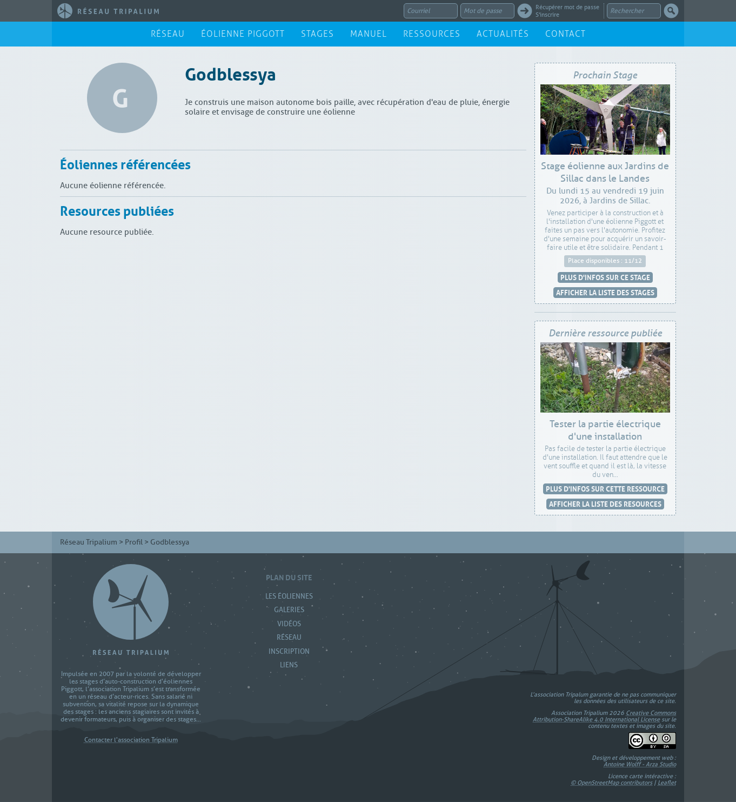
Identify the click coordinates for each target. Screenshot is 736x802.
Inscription (289, 651)
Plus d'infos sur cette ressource (605, 488)
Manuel (368, 34)
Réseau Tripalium (88, 542)
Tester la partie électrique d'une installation (605, 430)
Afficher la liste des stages (605, 292)
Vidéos (289, 623)
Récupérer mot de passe (567, 7)
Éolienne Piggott (243, 34)
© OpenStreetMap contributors (611, 782)
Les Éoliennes (289, 596)
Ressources (431, 34)
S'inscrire (547, 14)
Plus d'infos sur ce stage (605, 277)
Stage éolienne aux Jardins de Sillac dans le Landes (605, 172)
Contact (565, 34)
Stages (317, 34)
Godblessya (230, 72)
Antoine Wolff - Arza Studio (640, 764)
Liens (289, 665)
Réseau (168, 34)
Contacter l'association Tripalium (131, 740)
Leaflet (667, 782)
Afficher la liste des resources (605, 504)
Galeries (289, 609)
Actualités (503, 34)
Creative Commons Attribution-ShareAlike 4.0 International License (604, 716)
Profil (134, 542)
